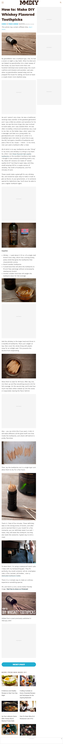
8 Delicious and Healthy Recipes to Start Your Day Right (10, 693)
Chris (4, 24)
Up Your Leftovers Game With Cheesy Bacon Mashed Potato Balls (9, 719)
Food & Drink (13, 24)
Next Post (19, 664)
